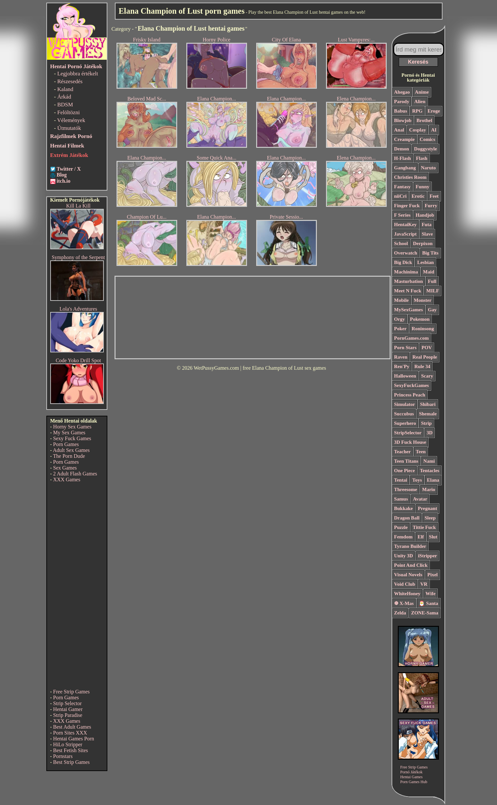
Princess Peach (409, 394)
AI (434, 129)
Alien (419, 101)
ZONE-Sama (424, 612)
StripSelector (408, 432)
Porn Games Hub (413, 782)
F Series (402, 215)
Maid (428, 271)
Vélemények (71, 120)
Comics (427, 139)
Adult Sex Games (71, 450)
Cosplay (417, 129)
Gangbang (405, 167)
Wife (431, 593)
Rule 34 (422, 366)
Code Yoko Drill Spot (78, 360)
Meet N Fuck (407, 290)
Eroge (433, 111)
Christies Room (410, 177)
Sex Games (65, 468)
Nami (429, 461)
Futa (426, 224)
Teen (421, 451)
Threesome (405, 489)
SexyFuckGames (411, 385)
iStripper (427, 555)
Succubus (404, 413)
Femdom (403, 536)
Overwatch (405, 252)
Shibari (428, 404)
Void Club (404, 584)
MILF (432, 290)
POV (427, 347)
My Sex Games (69, 432)
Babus (400, 111)
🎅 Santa (428, 603)
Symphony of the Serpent (78, 257)
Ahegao (402, 92)
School (401, 243)
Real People (424, 357)
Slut (433, 536)
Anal (399, 129)
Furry (431, 205)
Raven (401, 357)
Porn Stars (405, 347)
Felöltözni (68, 112)
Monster (422, 300)
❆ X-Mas (404, 603)
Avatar (420, 499)
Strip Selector (67, 703)
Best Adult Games (72, 727)
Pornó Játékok (411, 772)
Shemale (428, 413)
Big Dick (403, 262)
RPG (417, 111)
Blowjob (403, 120)
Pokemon (419, 319)
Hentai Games (411, 777)
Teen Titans (406, 461)
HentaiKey (405, 224)
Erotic (418, 196)
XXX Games (66, 479)
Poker (400, 328)
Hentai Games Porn (73, 738)
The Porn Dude (69, 456)
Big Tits (430, 252)
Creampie (404, 139)
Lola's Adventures (78, 309)
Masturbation (408, 281)
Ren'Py (402, 366)
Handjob (425, 215)
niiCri (400, 196)
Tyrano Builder (410, 546)
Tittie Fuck (424, 527)
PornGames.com (411, 338)
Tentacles (429, 470)
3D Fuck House (410, 442)
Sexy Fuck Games (72, 438)
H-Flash (402, 158)
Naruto (428, 167)
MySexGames (408, 309)
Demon (401, 148)
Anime (422, 92)
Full (432, 281)
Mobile (401, 300)
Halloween (405, 376)
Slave (427, 234)
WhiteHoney (407, 593)
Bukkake (403, 508)
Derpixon (423, 243)
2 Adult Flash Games (75, 473)
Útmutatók (69, 128)
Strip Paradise (67, 715)
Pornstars (63, 756)
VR (423, 584)
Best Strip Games (71, 762)
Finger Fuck (407, 205)
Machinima (406, 271)
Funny (422, 186)
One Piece (404, 470)
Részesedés (69, 81)
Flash (421, 158)
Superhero (405, 423)
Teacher (402, 451)
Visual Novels (408, 574)
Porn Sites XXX (70, 732)
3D (429, 432)
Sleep (430, 517)
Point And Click (411, 565)
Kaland (65, 89)
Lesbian (425, 262)
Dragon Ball (407, 517)
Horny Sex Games (72, 426)
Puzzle (401, 527)
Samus (401, 499)
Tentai (400, 480)
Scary (427, 376)
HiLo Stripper (67, 744)
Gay (432, 309)
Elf (421, 536)
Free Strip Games (71, 691)
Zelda (400, 612)
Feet (434, 196)
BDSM (65, 104)
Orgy (399, 319)
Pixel (432, 574)
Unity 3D (403, 555)
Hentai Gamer (68, 709)
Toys (417, 480)
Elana (433, 480)
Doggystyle (425, 148)
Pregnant (427, 508)
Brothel (424, 120)
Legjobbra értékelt (77, 73)
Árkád (64, 97)
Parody (401, 101)
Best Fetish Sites (70, 750)
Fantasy (402, 186)
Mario (428, 489)
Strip (426, 423)
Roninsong (423, 328)
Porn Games (66, 444)
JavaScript (405, 234)
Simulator (404, 404)
